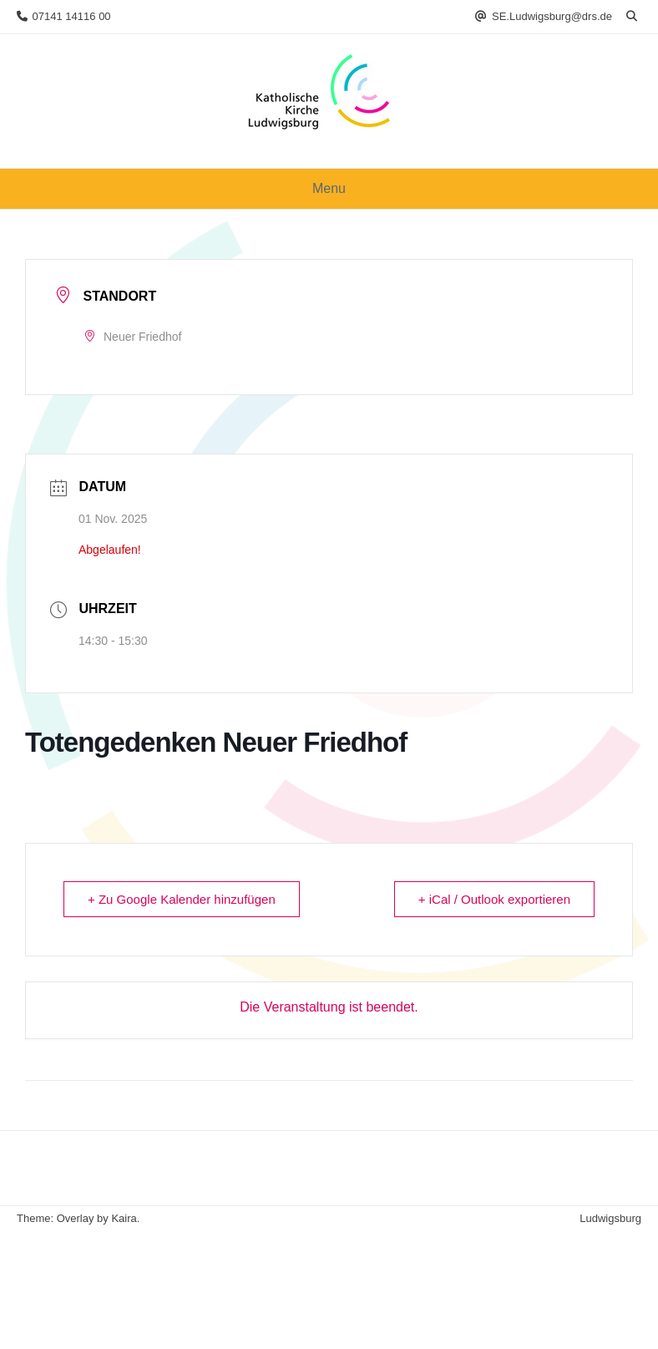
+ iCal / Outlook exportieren (494, 899)
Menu (329, 188)
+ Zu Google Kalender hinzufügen (182, 899)
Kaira (123, 1218)
